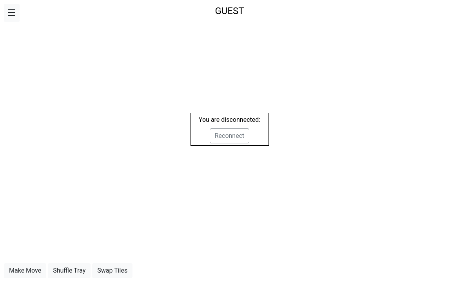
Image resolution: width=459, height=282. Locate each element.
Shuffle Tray (69, 270)
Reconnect (230, 135)
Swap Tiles (112, 270)
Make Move (25, 270)
